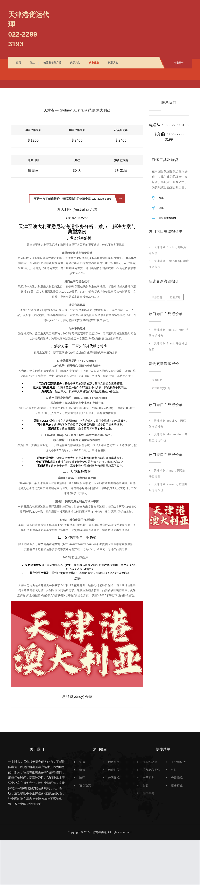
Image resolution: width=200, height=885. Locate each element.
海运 (82, 769)
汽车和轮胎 (150, 762)
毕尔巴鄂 (157, 297)
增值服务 (114, 762)
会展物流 (177, 777)
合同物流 (114, 777)
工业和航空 (178, 762)
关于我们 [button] (75, 62)
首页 (18, 62)
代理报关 (114, 769)
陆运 (82, 777)
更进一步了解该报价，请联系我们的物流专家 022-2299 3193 (78, 198)
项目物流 (85, 785)
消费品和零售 (151, 769)
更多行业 (177, 785)
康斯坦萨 (157, 379)
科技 (174, 769)
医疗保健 (148, 793)
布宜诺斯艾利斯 (161, 388)
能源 (145, 785)
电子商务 (148, 777)
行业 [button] (32, 62)
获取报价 (94, 62)
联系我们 (113, 62)
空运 (82, 762)
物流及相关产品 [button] (53, 62)
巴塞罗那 (175, 297)
